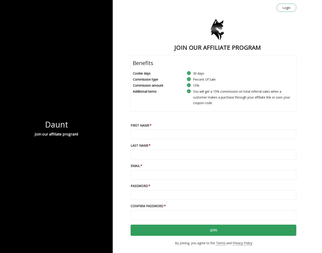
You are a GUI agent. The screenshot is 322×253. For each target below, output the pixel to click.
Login (286, 8)
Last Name (139, 145)
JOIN (213, 230)
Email (135, 166)
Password (139, 186)
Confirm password (147, 206)
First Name (140, 125)
